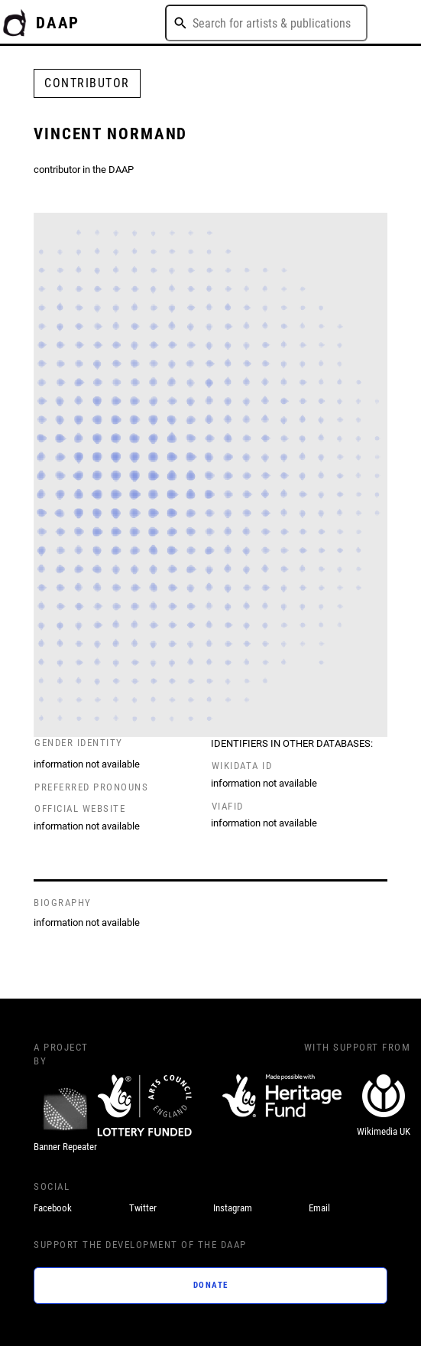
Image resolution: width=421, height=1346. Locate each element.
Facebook (53, 1208)
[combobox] (266, 23)
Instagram (232, 1208)
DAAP (58, 23)
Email (319, 1208)
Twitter (143, 1208)
